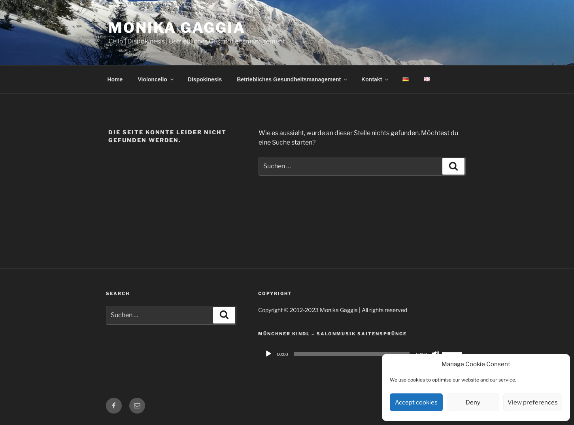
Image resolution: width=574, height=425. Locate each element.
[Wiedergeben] (268, 354)
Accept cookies (416, 402)
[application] (363, 354)
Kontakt (375, 79)
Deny (473, 402)
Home (115, 79)
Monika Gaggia (176, 27)
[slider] (352, 354)
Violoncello (156, 79)
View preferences (533, 402)
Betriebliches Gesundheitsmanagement (292, 79)
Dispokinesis (205, 79)
